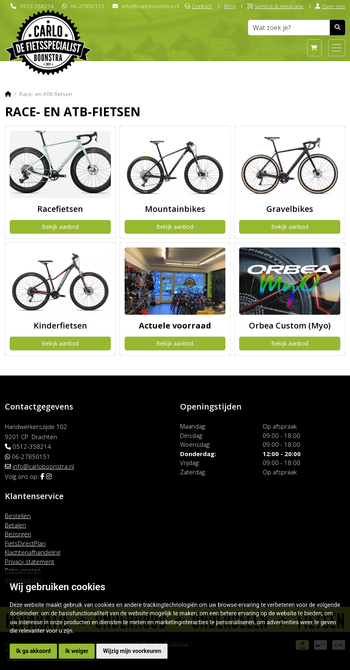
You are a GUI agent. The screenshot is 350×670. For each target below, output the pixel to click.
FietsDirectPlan (25, 543)
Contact (198, 6)
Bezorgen (18, 534)
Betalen (15, 525)
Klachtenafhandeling (32, 552)
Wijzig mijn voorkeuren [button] (132, 651)
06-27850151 (87, 6)
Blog (229, 6)
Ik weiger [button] (76, 651)
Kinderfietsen (60, 325)
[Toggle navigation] (337, 48)
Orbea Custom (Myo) (290, 325)
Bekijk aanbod (60, 226)
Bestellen (18, 516)
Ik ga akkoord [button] (33, 651)
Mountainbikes (175, 208)
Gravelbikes (289, 208)
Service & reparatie (275, 6)
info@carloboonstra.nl (150, 6)
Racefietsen (60, 208)
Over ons (330, 6)
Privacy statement (29, 561)
